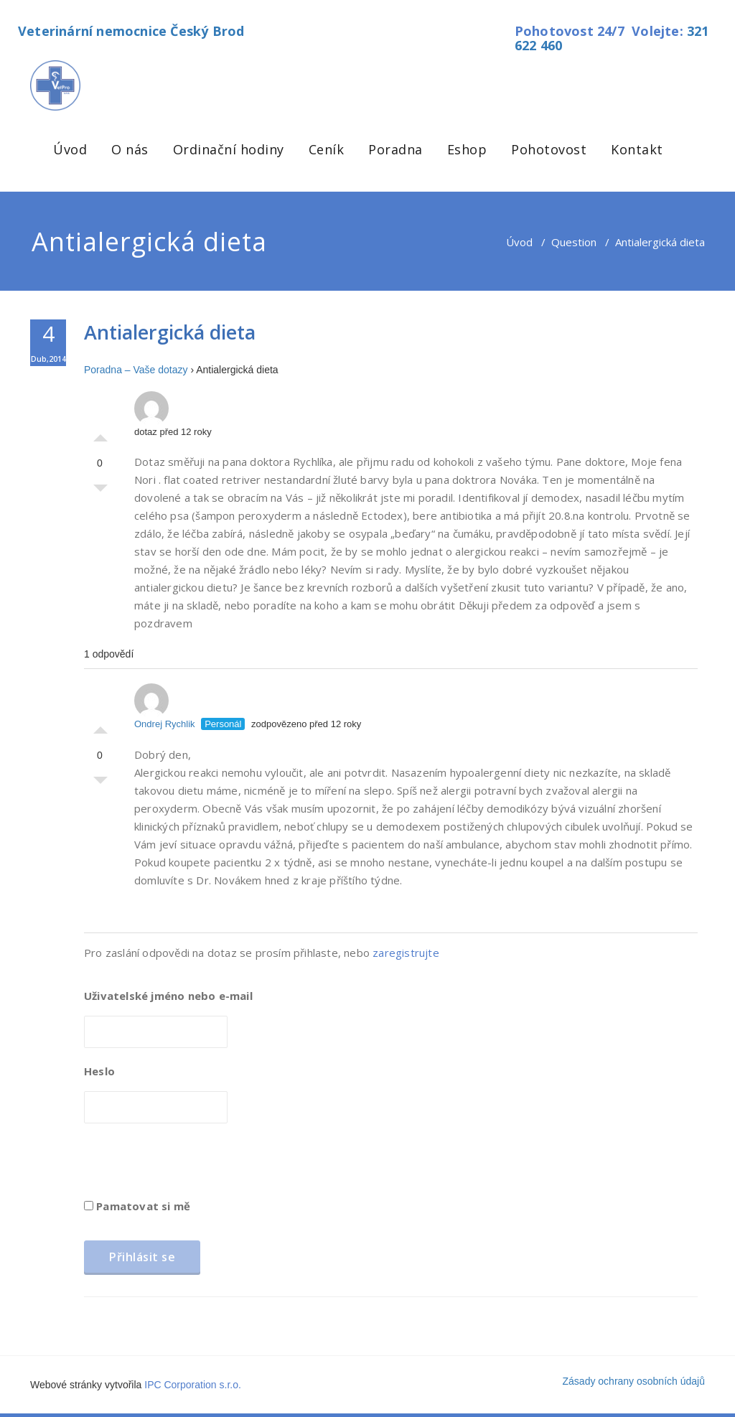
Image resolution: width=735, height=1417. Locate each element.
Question (573, 242)
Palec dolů (100, 492)
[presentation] (193, 1166)
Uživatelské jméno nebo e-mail (168, 995)
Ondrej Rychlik (164, 706)
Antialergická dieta (170, 332)
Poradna (395, 149)
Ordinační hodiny (228, 149)
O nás (130, 149)
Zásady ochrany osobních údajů (634, 1381)
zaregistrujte (406, 952)
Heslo (99, 1071)
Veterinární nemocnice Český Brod (131, 30)
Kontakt (637, 149)
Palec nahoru (100, 434)
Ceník (327, 149)
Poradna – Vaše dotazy (136, 369)
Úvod (70, 149)
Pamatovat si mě (137, 1206)
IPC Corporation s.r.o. (192, 1384)
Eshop (467, 149)
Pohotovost (548, 149)
